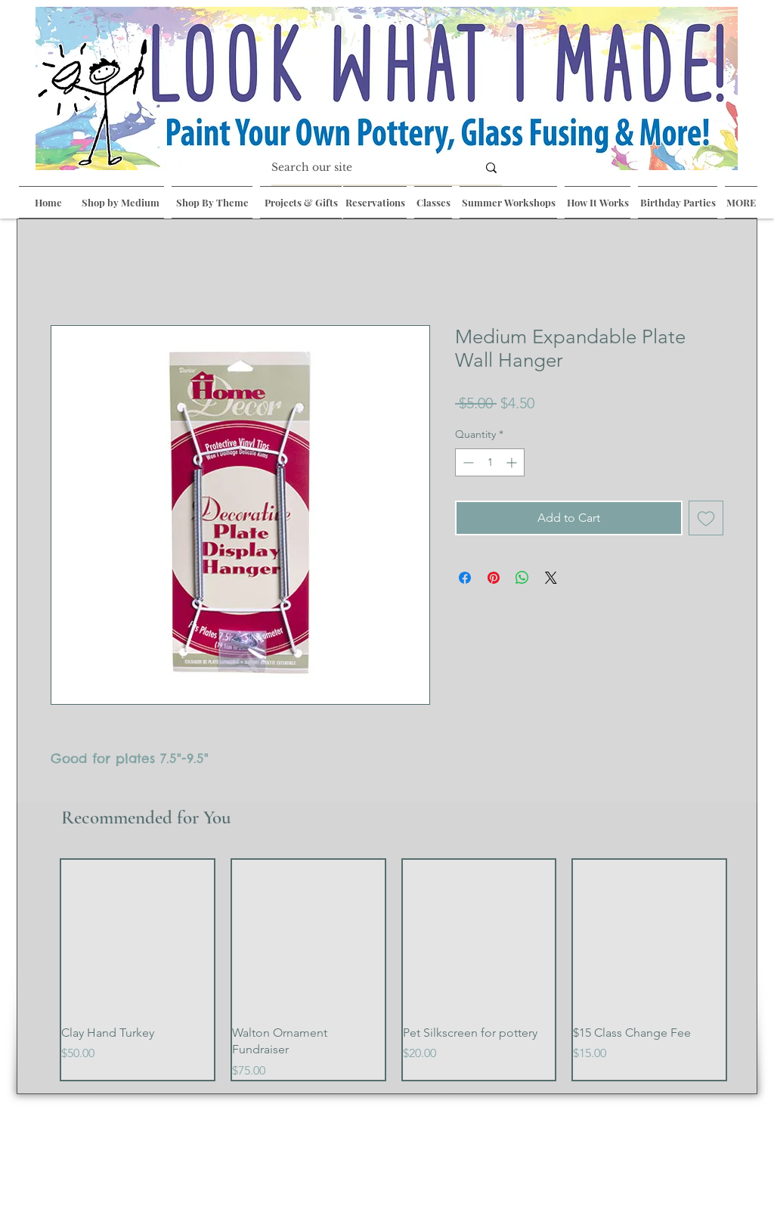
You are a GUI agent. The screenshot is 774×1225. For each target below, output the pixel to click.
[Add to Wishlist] (706, 518)
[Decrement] (466, 462)
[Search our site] (362, 168)
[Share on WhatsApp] (522, 578)
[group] (393, 969)
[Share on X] (551, 578)
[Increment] (512, 462)
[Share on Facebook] (465, 578)
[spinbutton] (489, 462)
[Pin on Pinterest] (494, 578)
